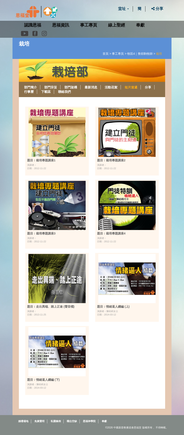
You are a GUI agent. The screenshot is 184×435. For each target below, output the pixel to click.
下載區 (46, 91)
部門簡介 (30, 87)
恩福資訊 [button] (60, 25)
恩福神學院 (89, 421)
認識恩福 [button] (32, 25)
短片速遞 (131, 87)
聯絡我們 (64, 91)
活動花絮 (111, 87)
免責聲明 (39, 421)
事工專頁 (118, 53)
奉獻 (140, 25)
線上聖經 (116, 25)
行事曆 (29, 91)
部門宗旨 (50, 87)
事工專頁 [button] (88, 25)
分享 (157, 9)
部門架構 (70, 87)
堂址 (123, 9)
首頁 (106, 53)
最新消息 (91, 87)
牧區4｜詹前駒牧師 (140, 53)
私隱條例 (56, 421)
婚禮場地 (23, 421)
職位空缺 (72, 421)
